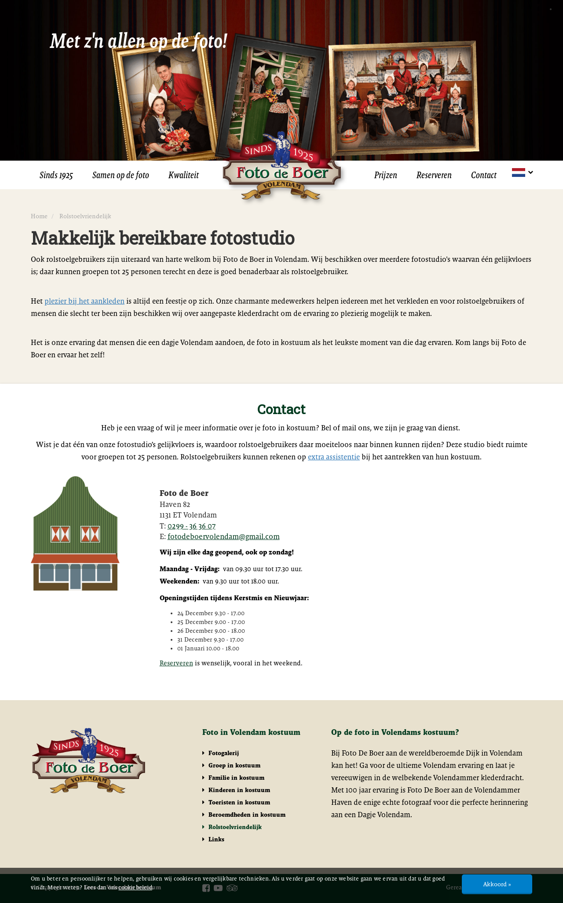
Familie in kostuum (233, 777)
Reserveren (434, 174)
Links (213, 839)
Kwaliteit (183, 174)
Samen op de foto (120, 174)
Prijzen (385, 174)
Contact (484, 174)
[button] (522, 172)
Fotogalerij (220, 752)
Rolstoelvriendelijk (232, 826)
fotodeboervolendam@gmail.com (224, 536)
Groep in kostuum (231, 765)
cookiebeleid (135, 887)
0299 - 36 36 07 (192, 525)
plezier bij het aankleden (84, 301)
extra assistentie (334, 456)
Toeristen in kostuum (236, 802)
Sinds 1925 (56, 174)
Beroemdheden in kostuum (243, 814)
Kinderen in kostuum (236, 789)
